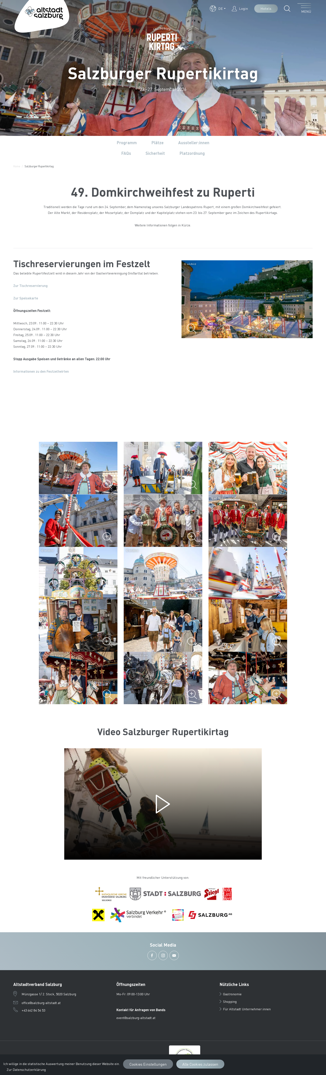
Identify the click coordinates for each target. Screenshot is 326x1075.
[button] (218, 8)
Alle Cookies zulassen (200, 1064)
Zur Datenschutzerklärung (26, 1069)
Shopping (228, 1001)
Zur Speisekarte (25, 298)
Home (16, 166)
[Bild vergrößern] (247, 299)
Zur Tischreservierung (30, 285)
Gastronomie (231, 994)
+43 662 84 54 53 (33, 1010)
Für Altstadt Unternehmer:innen (245, 1009)
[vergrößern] (78, 468)
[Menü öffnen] (304, 8)
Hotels (266, 8)
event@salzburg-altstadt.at (136, 1017)
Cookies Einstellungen (148, 1064)
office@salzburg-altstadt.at (41, 1003)
